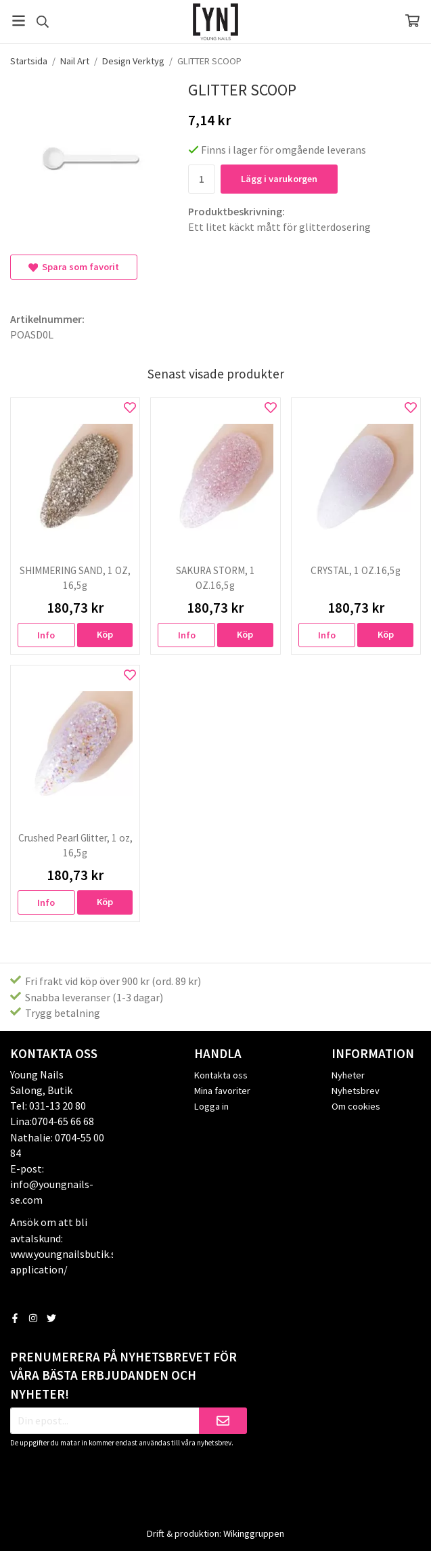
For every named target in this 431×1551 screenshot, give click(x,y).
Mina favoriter (222, 1091)
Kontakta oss (221, 1075)
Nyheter (348, 1075)
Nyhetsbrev (356, 1091)
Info (46, 635)
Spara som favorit (73, 267)
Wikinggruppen (253, 1533)
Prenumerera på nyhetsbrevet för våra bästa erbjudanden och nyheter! (123, 1376)
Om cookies (356, 1106)
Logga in (211, 1106)
